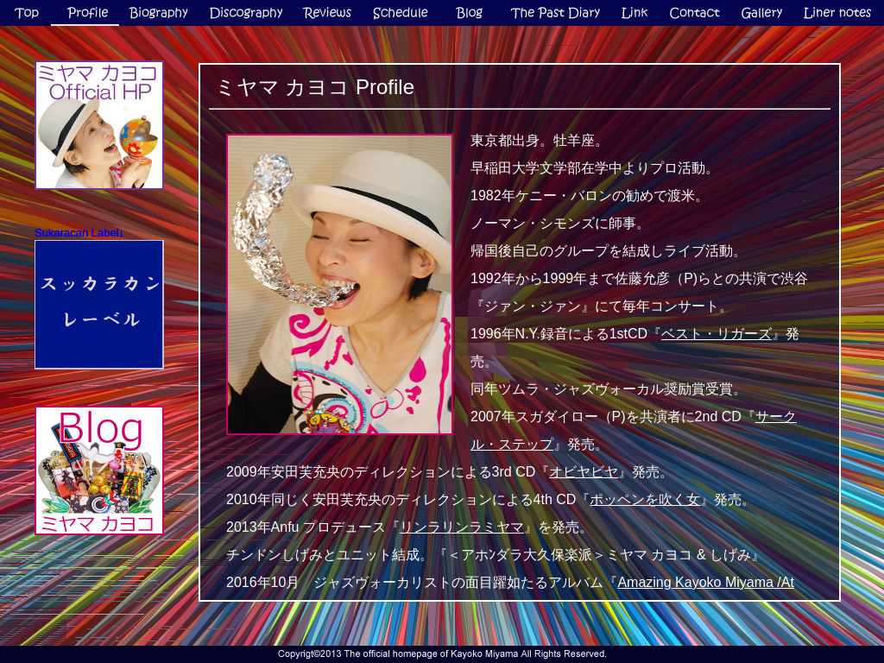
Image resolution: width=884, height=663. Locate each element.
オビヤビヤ (583, 471)
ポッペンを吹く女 (645, 499)
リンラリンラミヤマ (462, 527)
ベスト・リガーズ (716, 333)
